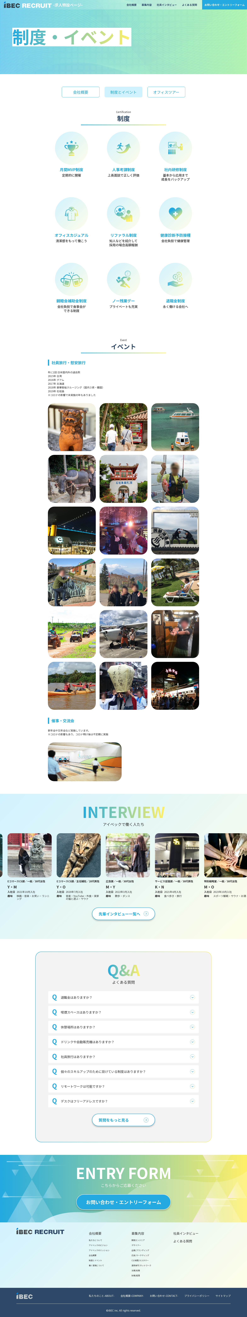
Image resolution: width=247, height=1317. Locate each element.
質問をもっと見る (123, 1120)
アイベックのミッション (99, 1250)
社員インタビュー (167, 5)
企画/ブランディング (140, 1250)
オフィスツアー (166, 92)
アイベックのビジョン (98, 1245)
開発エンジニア (138, 1240)
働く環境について (96, 1265)
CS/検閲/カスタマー (140, 1260)
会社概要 (131, 5)
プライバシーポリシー (197, 1296)
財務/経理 (136, 1275)
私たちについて (95, 1240)
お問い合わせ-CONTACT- (164, 1296)
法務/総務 (136, 1270)
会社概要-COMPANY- (132, 1296)
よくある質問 (189, 5)
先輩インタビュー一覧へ (123, 914)
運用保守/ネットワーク (141, 1265)
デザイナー (136, 1245)
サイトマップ (223, 1296)
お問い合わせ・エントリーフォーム (224, 5)
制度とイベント (95, 1260)
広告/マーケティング (140, 1255)
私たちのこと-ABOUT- (101, 1296)
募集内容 (147, 5)
